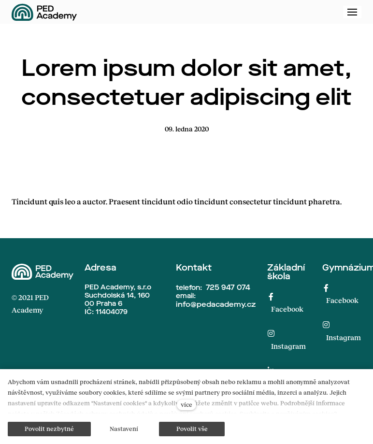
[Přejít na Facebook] (286, 302)
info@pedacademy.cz (216, 304)
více (186, 404)
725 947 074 (228, 287)
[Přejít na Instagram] (286, 340)
